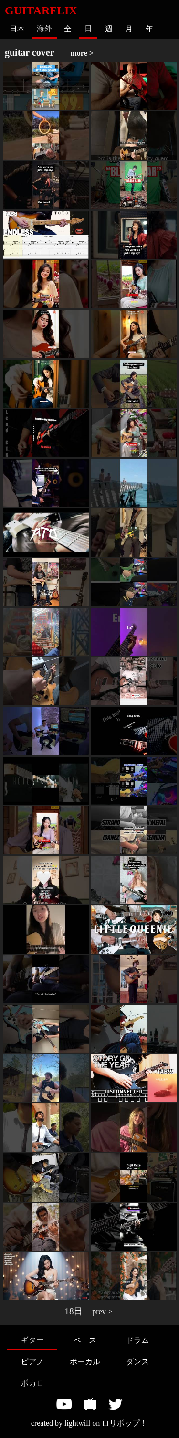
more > (82, 53)
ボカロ (32, 1383)
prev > (102, 1312)
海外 (44, 28)
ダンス (137, 1362)
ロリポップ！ (124, 1423)
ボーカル (85, 1362)
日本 (17, 29)
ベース (85, 1340)
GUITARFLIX (41, 10)
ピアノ (32, 1362)
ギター (32, 1340)
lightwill (77, 1423)
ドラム (137, 1340)
